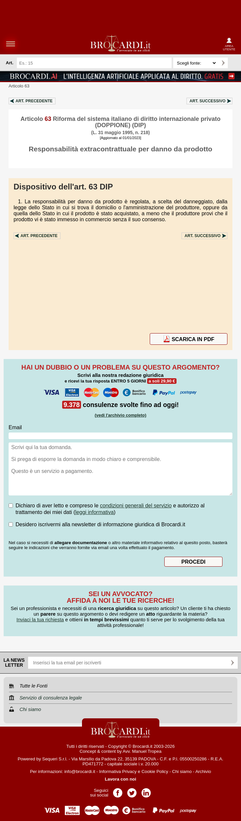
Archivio (203, 771)
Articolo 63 (19, 85)
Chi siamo (182, 771)
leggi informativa (94, 512)
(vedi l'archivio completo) (120, 415)
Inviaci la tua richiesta (40, 619)
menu (10, 43)
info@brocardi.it (79, 771)
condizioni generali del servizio (136, 505)
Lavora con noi (120, 779)
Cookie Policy (154, 771)
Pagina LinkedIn (146, 790)
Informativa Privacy (118, 771)
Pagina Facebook (117, 790)
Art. (34, 101)
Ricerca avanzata (234, 63)
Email (15, 427)
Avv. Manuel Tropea (142, 751)
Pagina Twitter (132, 790)
